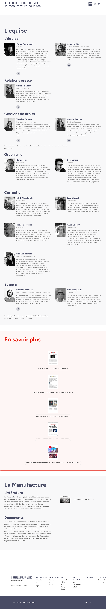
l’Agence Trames (21, 133)
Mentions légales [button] (16, 585)
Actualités (39, 583)
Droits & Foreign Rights (63, 587)
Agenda (38, 586)
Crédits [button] (25, 585)
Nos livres (51, 580)
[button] (91, 4)
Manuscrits (101, 583)
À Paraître (39, 580)
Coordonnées (102, 580)
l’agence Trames (30, 101)
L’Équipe (75, 587)
